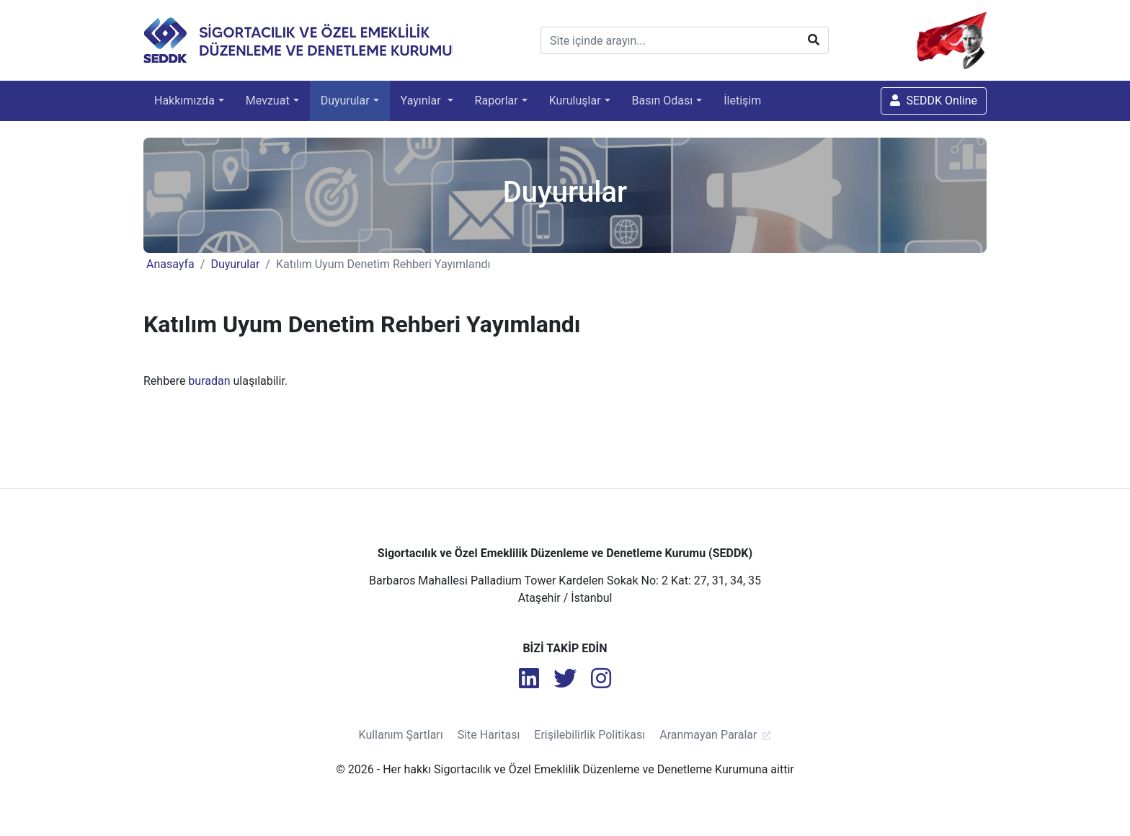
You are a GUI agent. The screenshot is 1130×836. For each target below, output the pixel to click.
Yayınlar (422, 100)
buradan (209, 381)
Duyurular (345, 100)
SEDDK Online (933, 100)
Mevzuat (268, 100)
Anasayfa (170, 264)
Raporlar (496, 100)
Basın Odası (662, 100)
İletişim (742, 100)
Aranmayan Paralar (708, 735)
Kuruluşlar (575, 100)
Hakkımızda (184, 100)
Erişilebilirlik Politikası (589, 735)
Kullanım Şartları (401, 735)
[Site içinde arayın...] (684, 40)
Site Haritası (489, 735)
